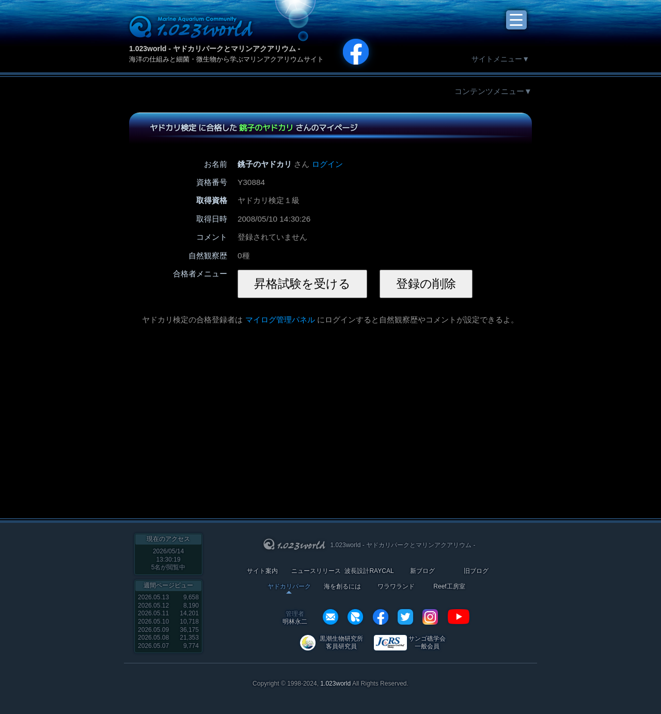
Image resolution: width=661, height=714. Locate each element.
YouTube (458, 617)
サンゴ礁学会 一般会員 (427, 642)
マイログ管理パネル (280, 319)
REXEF (355, 617)
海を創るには (342, 586)
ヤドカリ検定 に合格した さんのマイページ (253, 127)
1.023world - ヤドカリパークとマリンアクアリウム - (214, 48)
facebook (380, 617)
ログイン (327, 164)
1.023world (335, 683)
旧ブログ (476, 571)
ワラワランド (396, 586)
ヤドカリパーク (289, 586)
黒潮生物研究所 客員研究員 (341, 642)
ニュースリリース (316, 571)
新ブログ (422, 571)
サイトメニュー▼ (500, 59)
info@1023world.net (330, 617)
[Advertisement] (254, 416)
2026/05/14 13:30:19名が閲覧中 (168, 559)
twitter (405, 617)
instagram (430, 617)
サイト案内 (262, 571)
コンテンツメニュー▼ (493, 91)
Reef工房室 (449, 586)
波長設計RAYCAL (369, 571)
